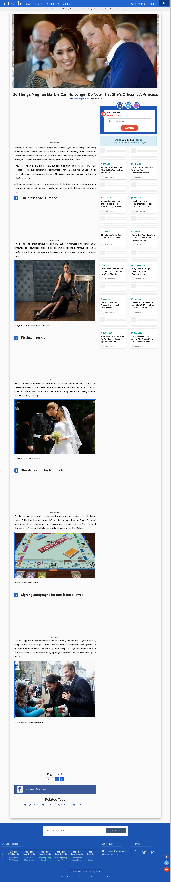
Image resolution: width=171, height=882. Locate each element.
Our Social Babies (10, 843)
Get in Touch (107, 843)
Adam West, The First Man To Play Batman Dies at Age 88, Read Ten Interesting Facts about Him (112, 341)
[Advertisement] (55, 123)
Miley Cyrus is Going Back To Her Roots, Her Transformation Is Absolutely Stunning (142, 272)
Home (48, 9)
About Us (65, 876)
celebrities (63, 805)
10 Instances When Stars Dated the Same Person (112, 236)
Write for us (138, 4)
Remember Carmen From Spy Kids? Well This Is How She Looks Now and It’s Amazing (142, 306)
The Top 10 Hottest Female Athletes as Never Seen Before (112, 305)
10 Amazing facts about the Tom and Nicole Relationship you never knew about (111, 204)
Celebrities (52, 4)
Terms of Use (104, 876)
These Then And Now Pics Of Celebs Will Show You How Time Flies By (112, 271)
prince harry (48, 805)
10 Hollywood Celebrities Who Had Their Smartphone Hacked (142, 170)
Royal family (79, 805)
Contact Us (76, 876)
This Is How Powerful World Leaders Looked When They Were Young (141, 237)
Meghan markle (31, 805)
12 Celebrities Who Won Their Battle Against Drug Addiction (112, 170)
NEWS (28, 4)
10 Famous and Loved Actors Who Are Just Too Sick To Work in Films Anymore (142, 340)
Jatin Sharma (140, 211)
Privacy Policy (90, 876)
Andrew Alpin (110, 177)
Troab (97, 871)
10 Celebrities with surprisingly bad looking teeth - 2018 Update (142, 203)
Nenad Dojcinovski (81, 98)
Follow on (136, 843)
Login (152, 4)
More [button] (66, 4)
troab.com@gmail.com (114, 850)
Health (38, 4)
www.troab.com (110, 853)
